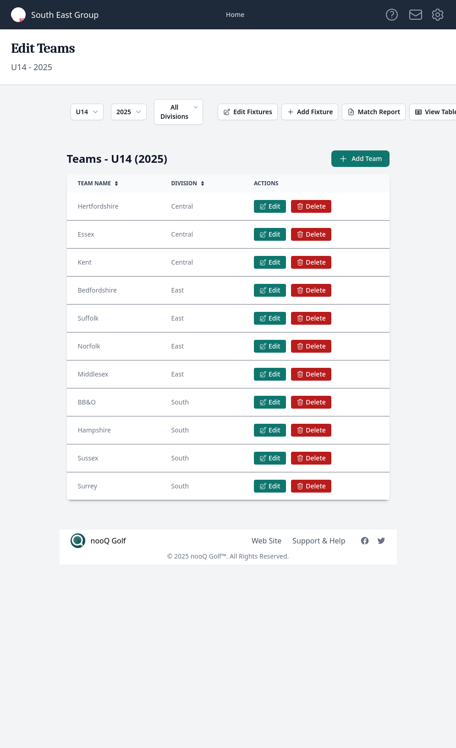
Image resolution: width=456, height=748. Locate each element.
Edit (269, 206)
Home (235, 14)
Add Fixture (310, 111)
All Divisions (179, 112)
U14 (88, 111)
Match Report (373, 111)
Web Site (266, 541)
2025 (129, 111)
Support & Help (318, 541)
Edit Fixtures (247, 111)
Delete (311, 206)
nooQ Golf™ (208, 556)
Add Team (360, 158)
